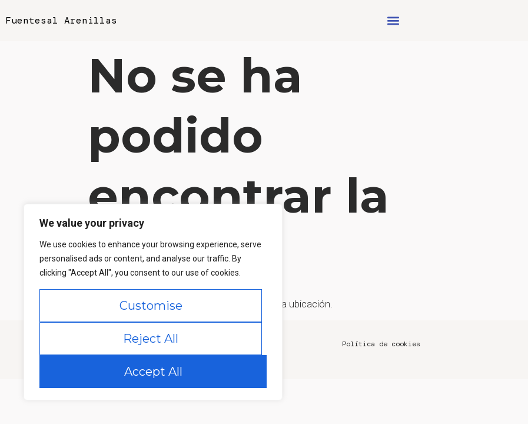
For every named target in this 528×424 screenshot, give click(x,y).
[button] (393, 21)
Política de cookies (381, 344)
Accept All (153, 372)
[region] (153, 302)
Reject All (150, 339)
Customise (150, 306)
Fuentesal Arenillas (61, 20)
